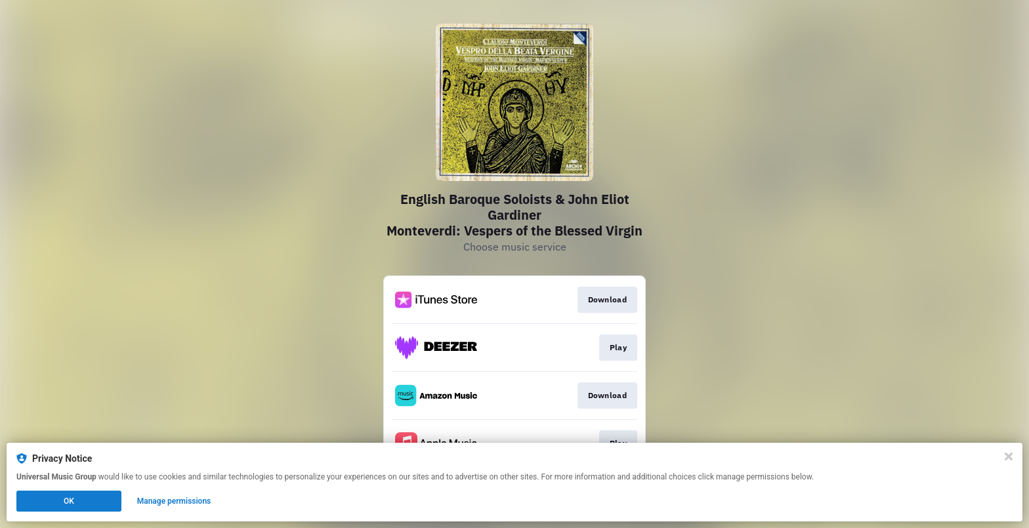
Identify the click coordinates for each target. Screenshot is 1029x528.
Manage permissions (174, 501)
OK (69, 501)
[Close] (1008, 456)
